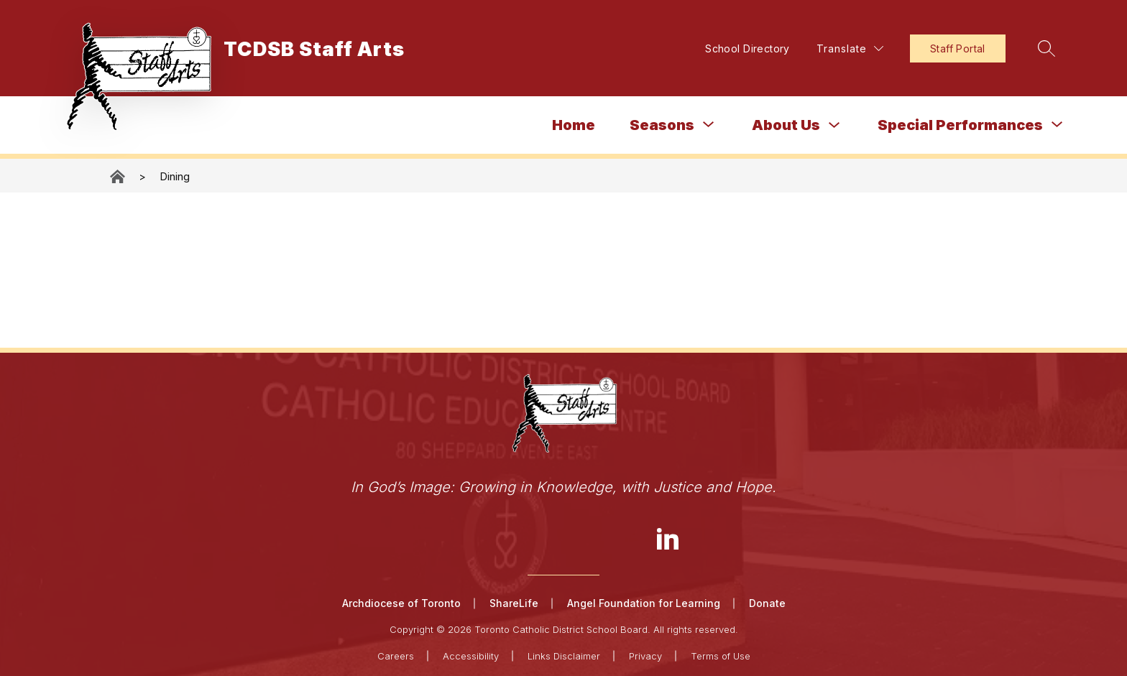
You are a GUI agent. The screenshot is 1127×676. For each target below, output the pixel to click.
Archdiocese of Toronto (401, 603)
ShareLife (513, 603)
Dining (175, 176)
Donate (767, 603)
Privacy (645, 656)
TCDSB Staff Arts (118, 176)
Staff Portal (957, 48)
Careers (395, 656)
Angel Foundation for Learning (643, 603)
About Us (786, 125)
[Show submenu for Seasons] (662, 125)
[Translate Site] (850, 48)
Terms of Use (720, 656)
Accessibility (471, 656)
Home (573, 125)
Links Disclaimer (564, 656)
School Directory (747, 48)
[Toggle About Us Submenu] (834, 125)
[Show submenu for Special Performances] (960, 125)
